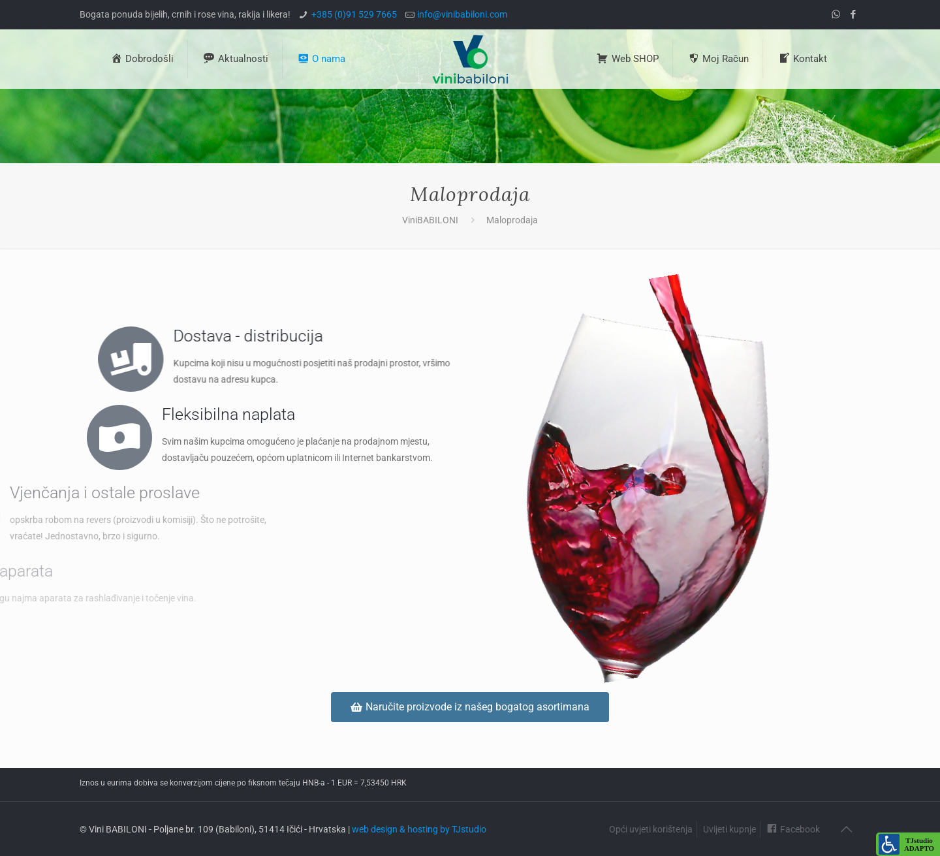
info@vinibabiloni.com (462, 14)
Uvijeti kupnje (729, 829)
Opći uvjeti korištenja (651, 829)
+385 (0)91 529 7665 (354, 14)
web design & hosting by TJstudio (419, 829)
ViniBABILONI (430, 220)
